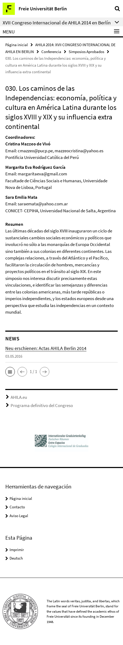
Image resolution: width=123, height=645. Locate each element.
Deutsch (16, 558)
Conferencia (51, 51)
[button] (10, 371)
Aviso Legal (19, 515)
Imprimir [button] (17, 549)
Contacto (17, 506)
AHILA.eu (19, 397)
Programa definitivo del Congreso (42, 405)
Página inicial (16, 44)
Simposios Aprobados (86, 51)
